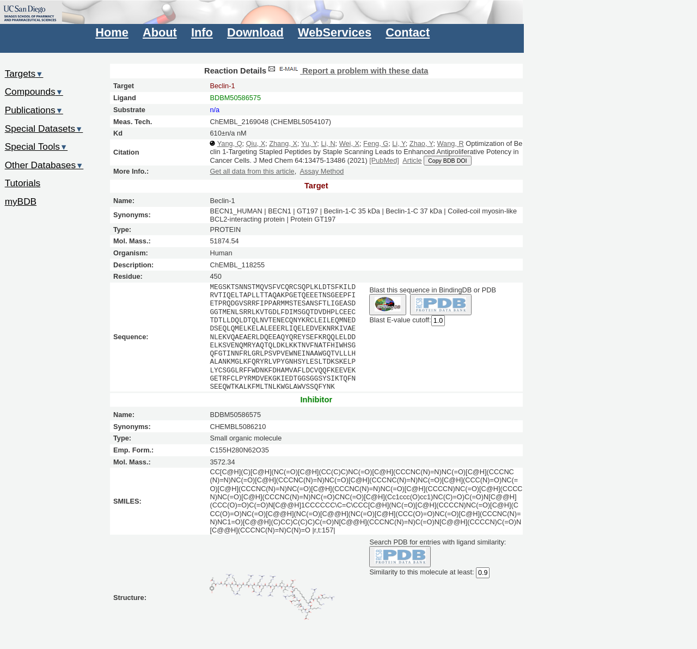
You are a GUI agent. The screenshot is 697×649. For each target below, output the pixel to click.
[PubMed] (384, 160)
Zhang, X (283, 143)
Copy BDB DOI (447, 160)
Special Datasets (44, 128)
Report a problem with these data (347, 70)
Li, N (328, 143)
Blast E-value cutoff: (400, 320)
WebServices (334, 32)
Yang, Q (229, 143)
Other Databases (44, 165)
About (160, 32)
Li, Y (398, 143)
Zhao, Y (421, 143)
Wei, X (349, 143)
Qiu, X (255, 143)
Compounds (34, 91)
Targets (24, 73)
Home (111, 32)
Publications (34, 110)
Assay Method (322, 171)
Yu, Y (309, 143)
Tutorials (23, 182)
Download (255, 32)
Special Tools (36, 146)
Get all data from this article (252, 171)
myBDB (20, 201)
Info (202, 32)
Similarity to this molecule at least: (421, 571)
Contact (408, 32)
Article (411, 160)
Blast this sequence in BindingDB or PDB (432, 290)
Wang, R (450, 143)
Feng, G (375, 143)
